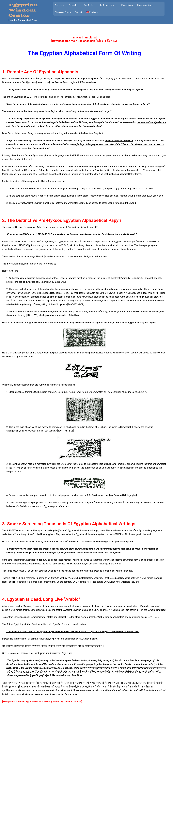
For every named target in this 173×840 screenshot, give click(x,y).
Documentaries (145, 5)
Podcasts (74, 5)
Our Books (90, 5)
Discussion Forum (63, 12)
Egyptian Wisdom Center (23, 10)
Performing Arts (108, 5)
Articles (59, 5)
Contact (78, 12)
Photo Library (127, 5)
